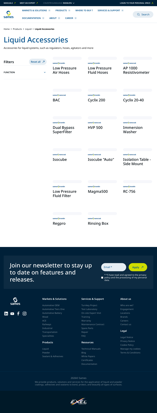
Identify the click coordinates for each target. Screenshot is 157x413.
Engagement (127, 309)
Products (63, 10)
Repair (84, 332)
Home (7, 29)
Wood (45, 316)
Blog (83, 352)
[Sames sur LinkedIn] (6, 313)
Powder (46, 352)
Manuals (10, 3)
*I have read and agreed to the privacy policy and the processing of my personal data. (125, 277)
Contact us (125, 324)
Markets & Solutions (36, 10)
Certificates (87, 360)
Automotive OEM (50, 305)
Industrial (47, 328)
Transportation (49, 332)
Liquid (28, 29)
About (54, 18)
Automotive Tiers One (53, 309)
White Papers (88, 356)
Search (143, 14)
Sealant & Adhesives (52, 356)
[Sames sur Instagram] (24, 313)
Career (71, 18)
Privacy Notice (127, 341)
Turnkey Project (89, 305)
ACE (44, 320)
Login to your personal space (136, 3)
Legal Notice (126, 337)
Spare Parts (87, 328)
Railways (46, 324)
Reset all (38, 62)
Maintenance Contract (92, 324)
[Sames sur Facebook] (18, 313)
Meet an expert (29, 3)
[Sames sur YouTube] (12, 313)
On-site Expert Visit (91, 312)
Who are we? (126, 305)
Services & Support (111, 10)
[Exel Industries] (78, 402)
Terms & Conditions (130, 352)
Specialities (48, 335)
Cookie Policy (127, 344)
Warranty (86, 320)
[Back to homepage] (8, 14)
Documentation (33, 18)
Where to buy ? (84, 10)
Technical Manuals (91, 348)
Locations (125, 312)
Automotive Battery (52, 312)
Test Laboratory (89, 309)
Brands (124, 316)
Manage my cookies (130, 348)
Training (85, 316)
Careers (124, 320)
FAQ (83, 335)
